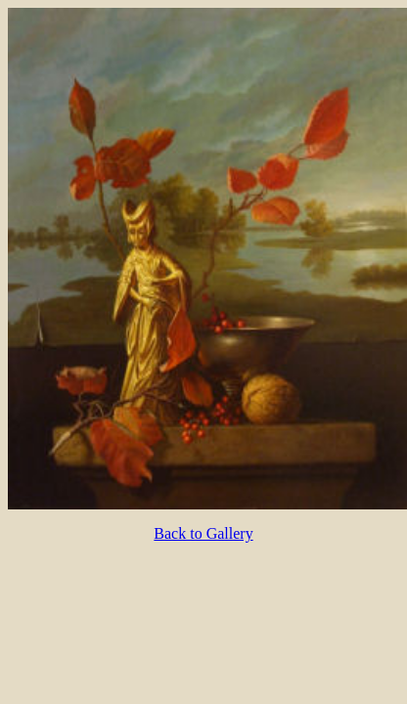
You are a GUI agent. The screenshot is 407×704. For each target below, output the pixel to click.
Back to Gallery (203, 533)
